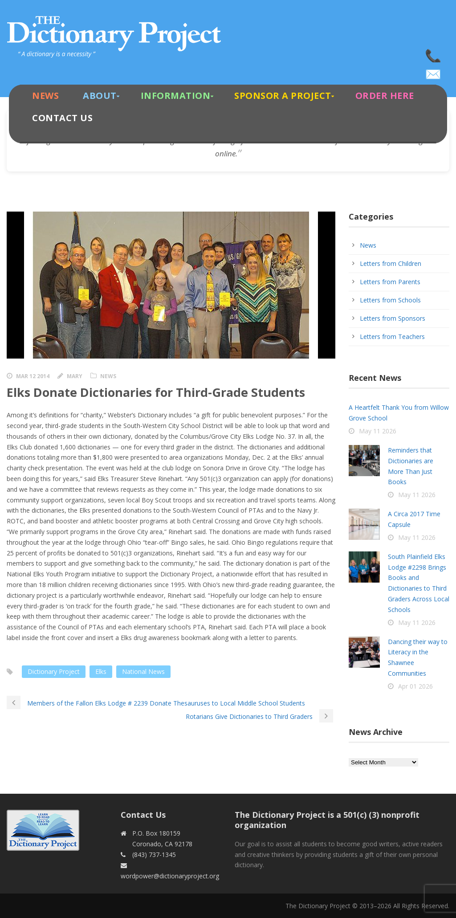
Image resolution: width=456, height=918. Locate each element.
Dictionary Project (54, 671)
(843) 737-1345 (434, 53)
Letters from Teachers (392, 336)
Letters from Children (390, 263)
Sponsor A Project (282, 96)
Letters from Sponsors (392, 318)
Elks (100, 671)
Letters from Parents (390, 281)
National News (143, 671)
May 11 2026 (377, 431)
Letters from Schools (390, 300)
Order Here (384, 96)
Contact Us (62, 118)
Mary (74, 376)
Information (176, 96)
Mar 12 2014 (32, 376)
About (100, 96)
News (45, 96)
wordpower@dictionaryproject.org (434, 71)
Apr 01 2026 (415, 686)
